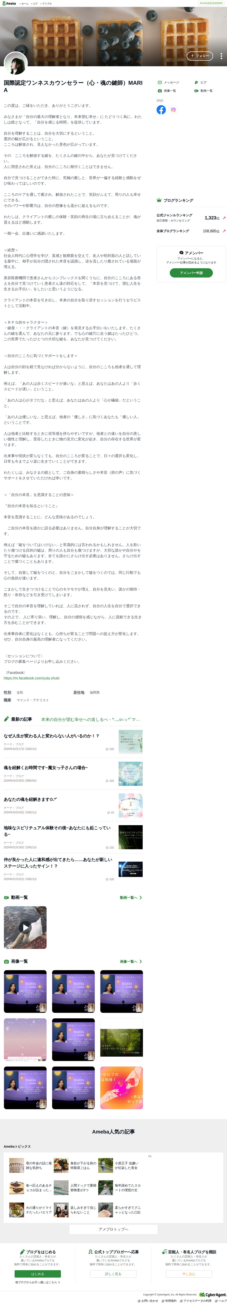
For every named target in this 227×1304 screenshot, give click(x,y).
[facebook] (161, 109)
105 (110, 879)
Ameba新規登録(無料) (211, 3)
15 (110, 812)
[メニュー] (221, 56)
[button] (200, 56)
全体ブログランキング (173, 231)
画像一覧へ (131, 961)
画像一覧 (167, 90)
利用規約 (169, 1301)
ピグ (200, 82)
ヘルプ (221, 1301)
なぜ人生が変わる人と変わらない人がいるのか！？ (52, 736)
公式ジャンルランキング (174, 215)
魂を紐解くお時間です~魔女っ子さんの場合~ (46, 767)
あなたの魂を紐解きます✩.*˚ (30, 799)
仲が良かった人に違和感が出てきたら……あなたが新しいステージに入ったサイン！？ (58, 862)
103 (110, 749)
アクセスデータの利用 (195, 1301)
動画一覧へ (131, 897)
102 (110, 781)
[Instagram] (173, 109)
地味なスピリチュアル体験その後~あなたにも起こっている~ (57, 831)
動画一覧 (203, 90)
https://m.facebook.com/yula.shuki (32, 678)
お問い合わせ (148, 1301)
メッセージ (168, 82)
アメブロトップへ (113, 1229)
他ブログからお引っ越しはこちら (36, 1282)
